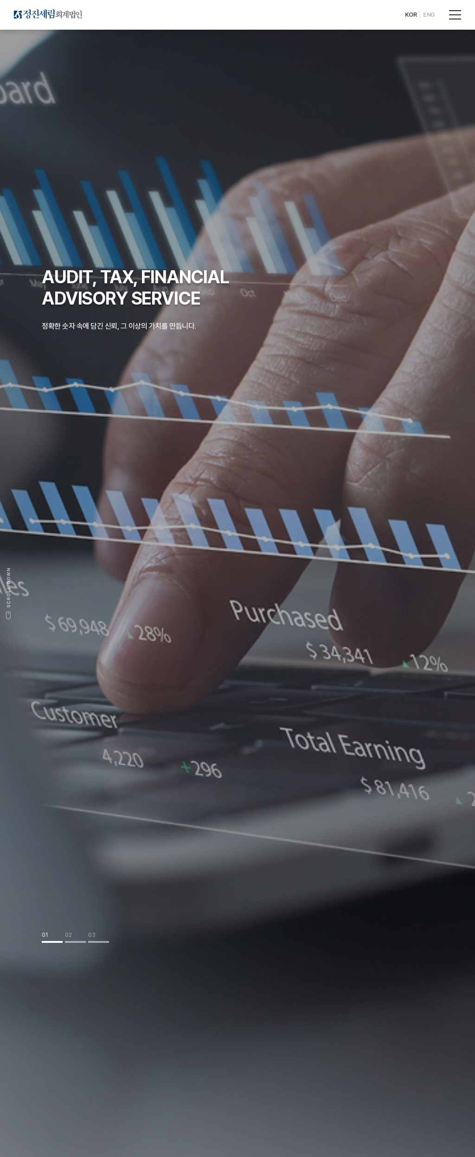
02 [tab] (68, 935)
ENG (429, 14)
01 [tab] (45, 935)
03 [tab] (92, 935)
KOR (411, 14)
